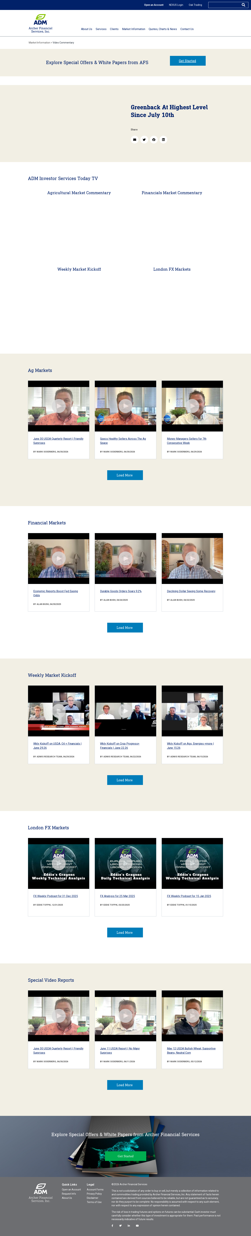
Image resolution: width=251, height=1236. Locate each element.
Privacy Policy (94, 1193)
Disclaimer (92, 1198)
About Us (67, 1198)
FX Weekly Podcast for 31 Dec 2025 (55, 896)
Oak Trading (195, 4)
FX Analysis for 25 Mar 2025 (117, 896)
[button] (135, 140)
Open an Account (153, 4)
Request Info (69, 1193)
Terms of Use (94, 1202)
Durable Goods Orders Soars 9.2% (121, 591)
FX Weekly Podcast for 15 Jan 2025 (189, 896)
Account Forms (95, 1189)
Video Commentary (63, 42)
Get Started (187, 61)
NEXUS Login (176, 4)
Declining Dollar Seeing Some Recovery (191, 591)
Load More (125, 475)
